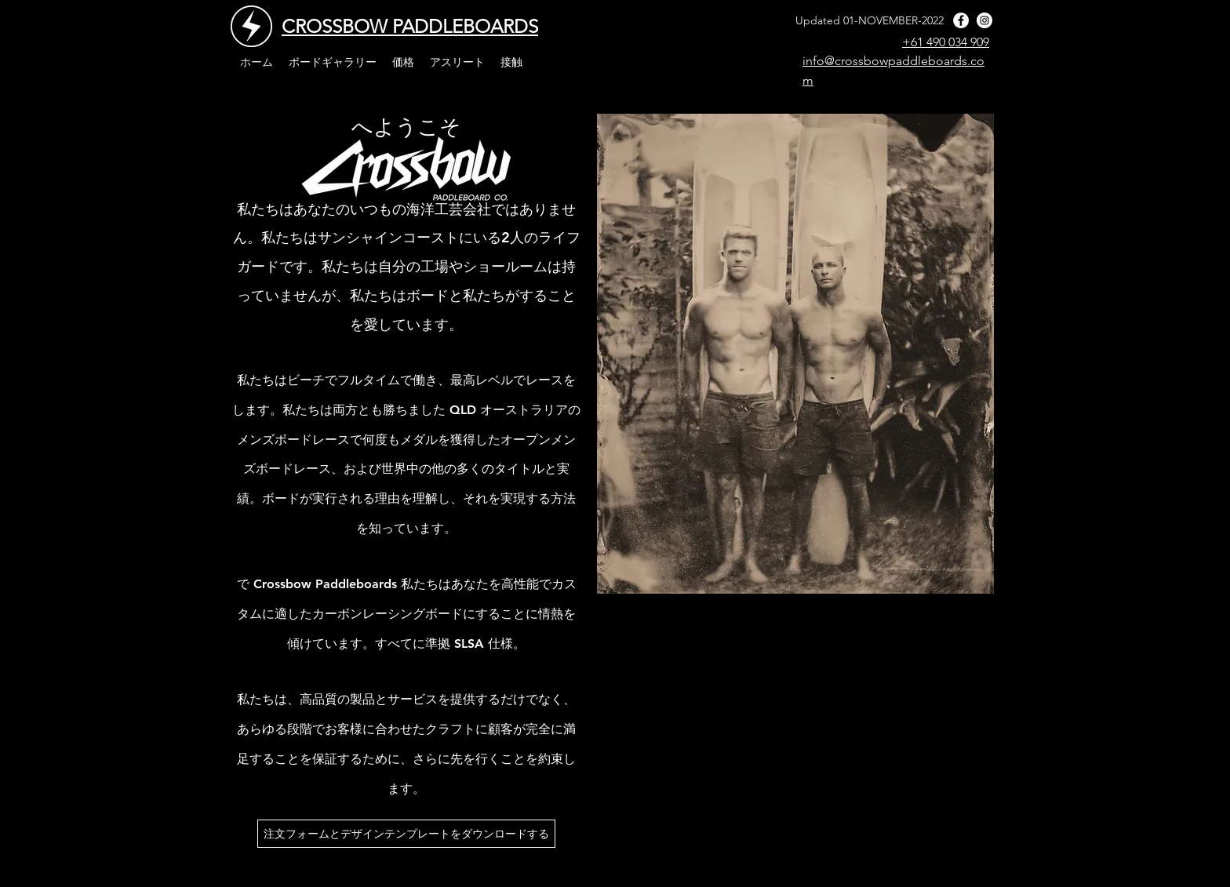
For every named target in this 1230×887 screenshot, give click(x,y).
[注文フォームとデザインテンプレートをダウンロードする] (406, 834)
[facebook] (961, 20)
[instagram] (984, 20)
